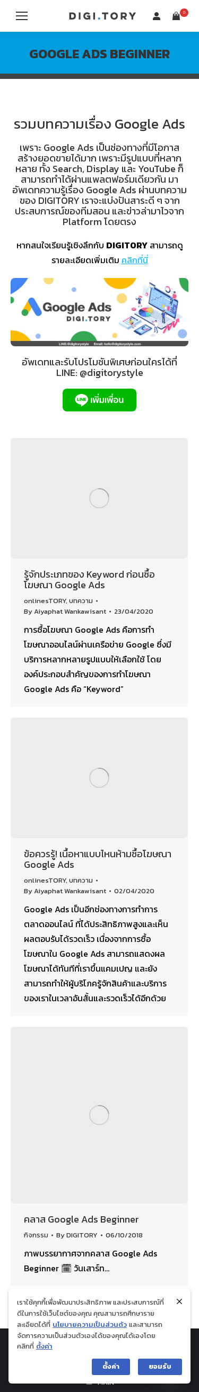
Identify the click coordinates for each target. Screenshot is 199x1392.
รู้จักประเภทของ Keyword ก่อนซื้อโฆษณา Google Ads (89, 579)
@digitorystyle (111, 372)
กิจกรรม (36, 1235)
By (65, 611)
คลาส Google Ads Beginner (81, 1219)
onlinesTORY (45, 601)
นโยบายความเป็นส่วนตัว (90, 1324)
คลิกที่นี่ (135, 260)
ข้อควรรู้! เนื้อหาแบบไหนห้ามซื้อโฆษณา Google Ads (97, 859)
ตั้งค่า (44, 1346)
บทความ (81, 601)
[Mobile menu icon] (22, 16)
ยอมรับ (160, 1366)
